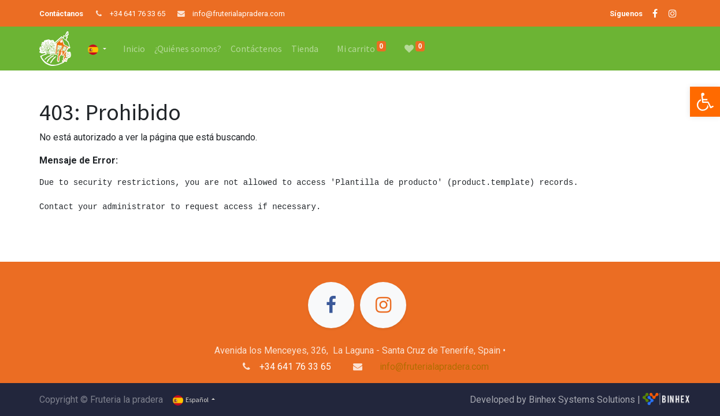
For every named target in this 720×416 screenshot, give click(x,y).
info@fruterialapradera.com (238, 13)
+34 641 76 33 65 (137, 13)
